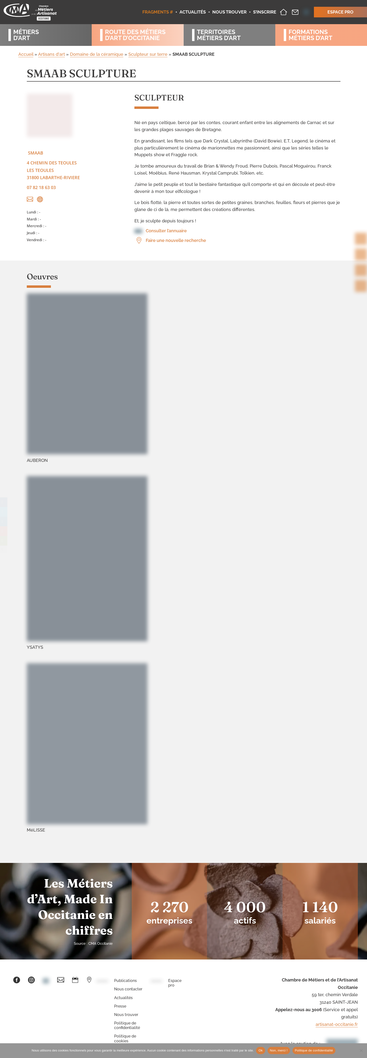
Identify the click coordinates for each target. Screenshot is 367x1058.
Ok (260, 1050)
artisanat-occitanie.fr (337, 1024)
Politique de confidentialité (127, 1025)
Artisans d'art (51, 54)
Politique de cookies (125, 1038)
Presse (120, 1006)
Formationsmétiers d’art (310, 35)
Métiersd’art (26, 35)
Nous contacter (128, 989)
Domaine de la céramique (96, 54)
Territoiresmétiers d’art (219, 35)
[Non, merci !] (361, 1050)
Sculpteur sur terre (147, 54)
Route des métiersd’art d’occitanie (135, 35)
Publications (125, 980)
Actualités (123, 997)
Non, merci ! (279, 1050)
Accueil (25, 54)
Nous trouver (126, 1014)
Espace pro (174, 982)
